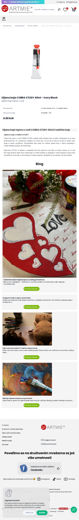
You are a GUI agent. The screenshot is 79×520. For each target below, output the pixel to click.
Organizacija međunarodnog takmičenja (58, 492)
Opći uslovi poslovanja (11, 433)
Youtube (69, 479)
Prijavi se (62, 2)
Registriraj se (72, 2)
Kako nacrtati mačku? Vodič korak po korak (20, 348)
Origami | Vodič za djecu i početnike (17, 298)
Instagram (43, 479)
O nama (5, 425)
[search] (59, 10)
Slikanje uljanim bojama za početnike (17, 398)
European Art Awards (53, 489)
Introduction (7, 26)
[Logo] (17, 9)
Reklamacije (7, 441)
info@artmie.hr (50, 440)
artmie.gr (53, 511)
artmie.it (61, 511)
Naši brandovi (19, 26)
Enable (42, 512)
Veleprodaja (7, 437)
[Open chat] (74, 510)
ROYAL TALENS (33, 26)
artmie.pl (54, 509)
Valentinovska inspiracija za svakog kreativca (23, 280)
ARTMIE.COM (63, 509)
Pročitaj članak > (31, 289)
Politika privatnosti (48, 444)
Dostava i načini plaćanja (12, 429)
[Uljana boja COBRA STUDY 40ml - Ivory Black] (39, 62)
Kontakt (5, 444)
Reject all (29, 512)
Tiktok (57, 479)
